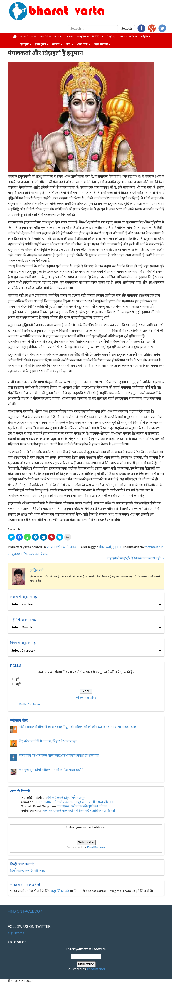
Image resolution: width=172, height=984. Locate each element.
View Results (86, 698)
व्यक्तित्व (97, 36)
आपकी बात (28, 36)
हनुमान (116, 547)
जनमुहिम (83, 36)
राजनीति (45, 36)
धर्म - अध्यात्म (71, 547)
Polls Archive (29, 704)
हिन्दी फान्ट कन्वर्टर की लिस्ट (27, 871)
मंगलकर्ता (105, 547)
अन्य (69, 44)
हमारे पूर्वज (42, 44)
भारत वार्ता (83, 44)
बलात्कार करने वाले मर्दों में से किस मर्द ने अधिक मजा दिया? (79, 811)
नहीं (18, 684)
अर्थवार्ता (58, 36)
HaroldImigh (31, 798)
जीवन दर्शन (54, 547)
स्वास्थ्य (57, 44)
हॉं (17, 679)
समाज (70, 36)
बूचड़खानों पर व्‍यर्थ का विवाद (28, 554)
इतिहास (26, 44)
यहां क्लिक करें (60, 891)
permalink (154, 547)
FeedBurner (96, 847)
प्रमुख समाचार (102, 44)
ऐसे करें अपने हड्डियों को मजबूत (66, 798)
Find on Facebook (25, 911)
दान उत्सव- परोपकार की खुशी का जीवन (82, 807)
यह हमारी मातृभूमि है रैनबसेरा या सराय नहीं (135, 559)
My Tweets (16, 933)
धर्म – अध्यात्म (128, 36)
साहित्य (145, 36)
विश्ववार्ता (111, 36)
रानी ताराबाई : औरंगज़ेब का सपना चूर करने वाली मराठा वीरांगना (74, 802)
